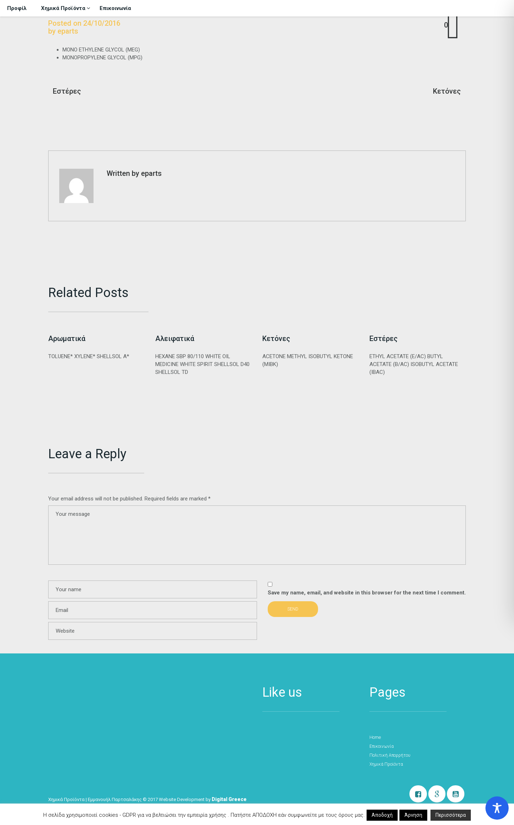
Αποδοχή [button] (382, 815)
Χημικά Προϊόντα (65, 7)
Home (375, 737)
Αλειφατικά (174, 338)
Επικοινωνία (115, 8)
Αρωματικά (66, 338)
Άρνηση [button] (413, 815)
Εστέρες (67, 91)
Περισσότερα (450, 815)
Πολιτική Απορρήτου (389, 755)
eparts (67, 31)
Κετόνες (447, 91)
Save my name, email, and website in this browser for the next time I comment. (367, 592)
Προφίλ (17, 8)
